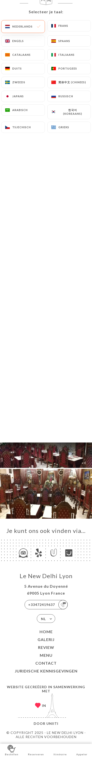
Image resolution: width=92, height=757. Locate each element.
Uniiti (52, 723)
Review (46, 647)
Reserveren (36, 750)
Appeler (81, 750)
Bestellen (11, 750)
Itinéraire (60, 750)
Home (46, 631)
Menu (46, 655)
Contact (46, 663)
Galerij (46, 639)
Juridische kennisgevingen (46, 671)
